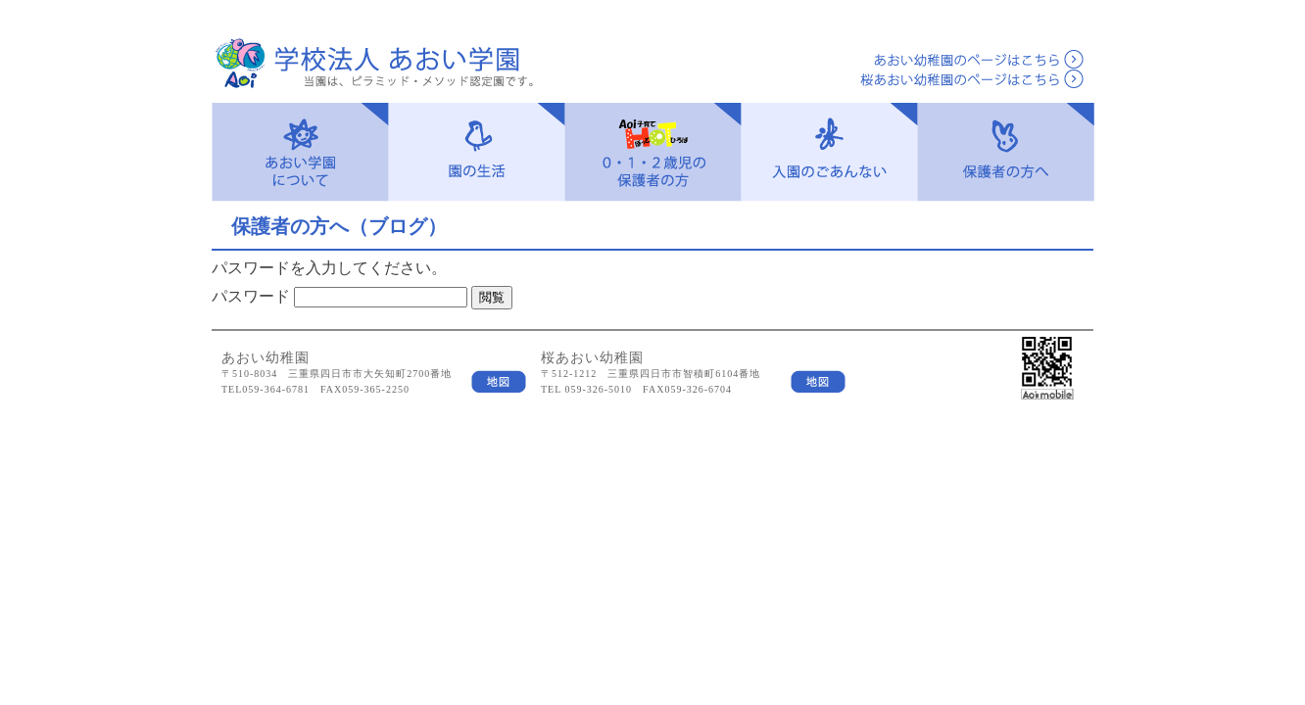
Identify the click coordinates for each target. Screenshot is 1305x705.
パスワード (251, 296)
